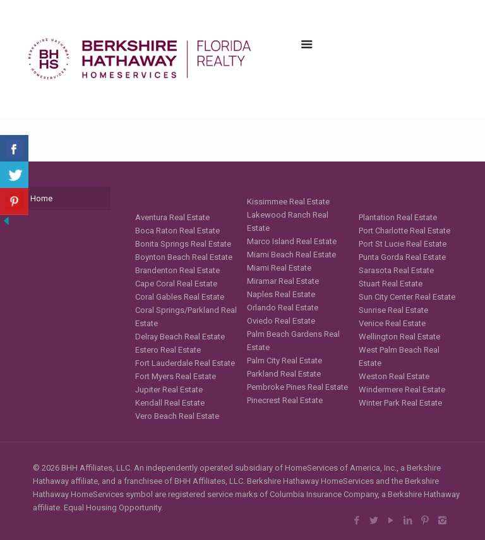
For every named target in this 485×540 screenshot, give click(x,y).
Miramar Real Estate (283, 281)
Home (41, 198)
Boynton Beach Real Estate (183, 257)
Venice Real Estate (392, 323)
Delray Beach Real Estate (180, 336)
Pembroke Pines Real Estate (297, 387)
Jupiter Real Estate (169, 389)
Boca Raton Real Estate (177, 230)
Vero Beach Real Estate (177, 416)
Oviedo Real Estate (281, 321)
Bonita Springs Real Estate (183, 244)
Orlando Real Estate (282, 307)
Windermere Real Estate (402, 389)
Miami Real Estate (279, 268)
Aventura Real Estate (172, 217)
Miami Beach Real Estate (291, 254)
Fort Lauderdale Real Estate (185, 363)
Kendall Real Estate (170, 403)
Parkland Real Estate (284, 374)
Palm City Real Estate (284, 360)
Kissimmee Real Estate (288, 201)
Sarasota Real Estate (396, 270)
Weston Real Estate (394, 376)
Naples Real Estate (281, 294)
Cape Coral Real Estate (176, 283)
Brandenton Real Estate (177, 270)
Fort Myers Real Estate (175, 376)
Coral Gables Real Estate (179, 297)
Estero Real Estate (168, 350)
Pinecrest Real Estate (285, 400)
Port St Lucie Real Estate (402, 244)
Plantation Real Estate (398, 217)
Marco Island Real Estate (292, 241)
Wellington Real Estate (399, 336)
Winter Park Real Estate (400, 403)
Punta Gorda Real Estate (402, 257)
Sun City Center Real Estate (407, 297)
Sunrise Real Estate (393, 310)
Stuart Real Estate (390, 283)
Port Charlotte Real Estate (404, 230)
